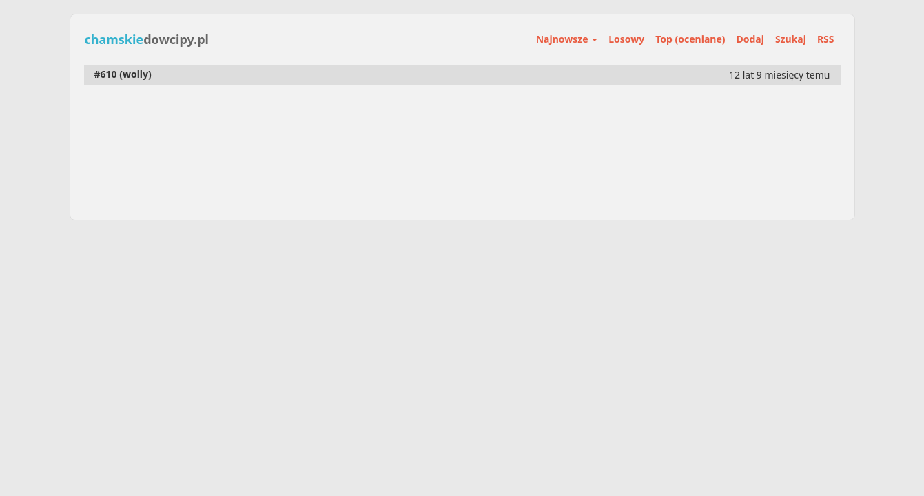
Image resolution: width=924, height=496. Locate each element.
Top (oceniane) (690, 38)
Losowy (626, 38)
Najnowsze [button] (566, 38)
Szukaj (790, 38)
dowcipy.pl (147, 39)
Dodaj (750, 38)
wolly (135, 74)
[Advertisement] (462, 320)
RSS (825, 38)
